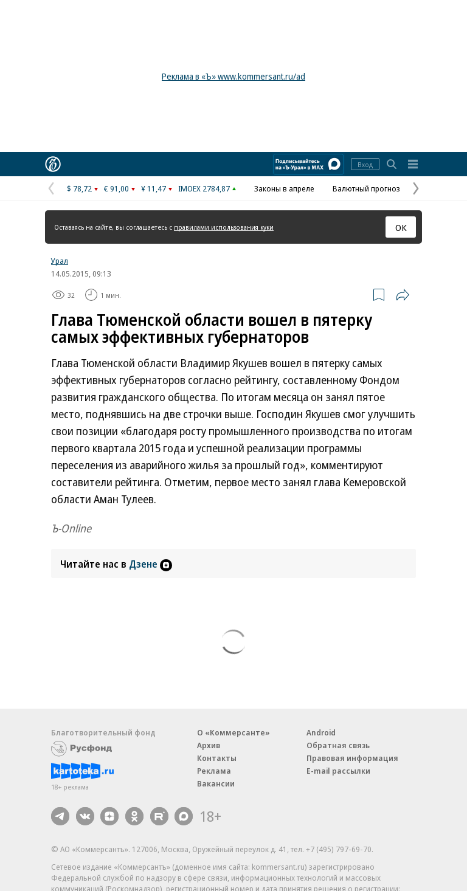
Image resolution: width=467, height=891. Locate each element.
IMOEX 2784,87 (204, 188)
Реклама (214, 770)
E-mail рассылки (338, 770)
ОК (401, 227)
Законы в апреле (284, 188)
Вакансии (216, 783)
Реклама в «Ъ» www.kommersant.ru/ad (233, 76)
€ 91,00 (116, 188)
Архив (208, 745)
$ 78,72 (79, 188)
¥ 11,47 (153, 188)
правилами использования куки (224, 227)
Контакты (217, 757)
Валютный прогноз (366, 188)
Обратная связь (338, 745)
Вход (365, 164)
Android (321, 732)
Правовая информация (352, 757)
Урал (59, 260)
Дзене (150, 564)
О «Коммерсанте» (233, 732)
